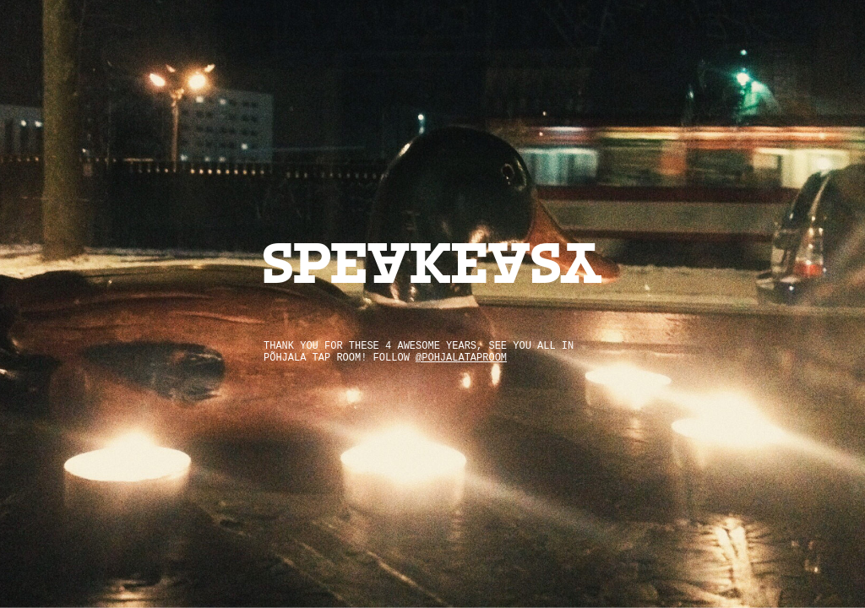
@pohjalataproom (461, 358)
